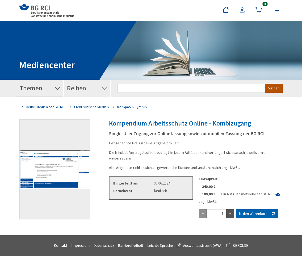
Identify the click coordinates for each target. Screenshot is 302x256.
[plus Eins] (230, 213)
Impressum (80, 245)
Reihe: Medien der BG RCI (42, 107)
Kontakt (60, 245)
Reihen (87, 88)
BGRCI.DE (237, 245)
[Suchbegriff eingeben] (191, 88)
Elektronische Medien (88, 107)
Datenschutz (103, 245)
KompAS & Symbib (129, 107)
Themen (40, 88)
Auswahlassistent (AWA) (199, 245)
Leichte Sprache (160, 245)
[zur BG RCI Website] (46, 10)
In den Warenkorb (257, 213)
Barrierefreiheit (130, 245)
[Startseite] (225, 10)
